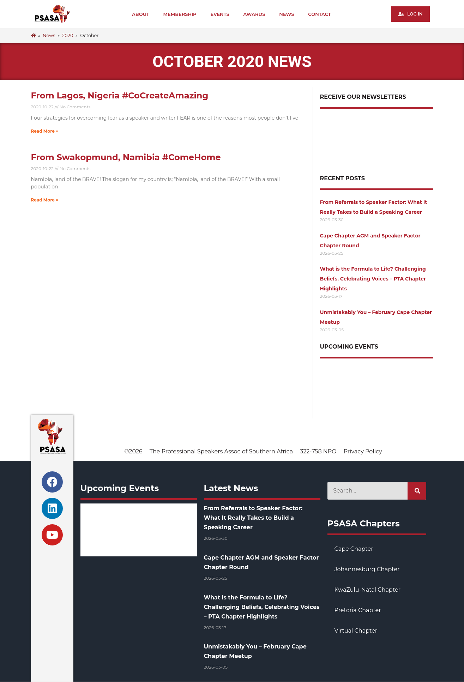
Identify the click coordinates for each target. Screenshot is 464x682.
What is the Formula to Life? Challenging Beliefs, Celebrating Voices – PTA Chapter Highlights (373, 279)
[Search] (417, 491)
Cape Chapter (354, 548)
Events (220, 14)
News (286, 14)
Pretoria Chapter (358, 610)
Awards (254, 14)
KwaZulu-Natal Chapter (367, 589)
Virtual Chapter (356, 630)
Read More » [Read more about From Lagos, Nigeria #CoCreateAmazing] (45, 131)
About (140, 14)
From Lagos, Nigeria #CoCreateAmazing (120, 95)
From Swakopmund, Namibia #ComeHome (126, 157)
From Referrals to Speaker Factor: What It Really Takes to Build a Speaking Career (253, 518)
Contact (319, 14)
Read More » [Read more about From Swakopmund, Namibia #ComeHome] (45, 200)
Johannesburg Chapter (367, 569)
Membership (180, 14)
